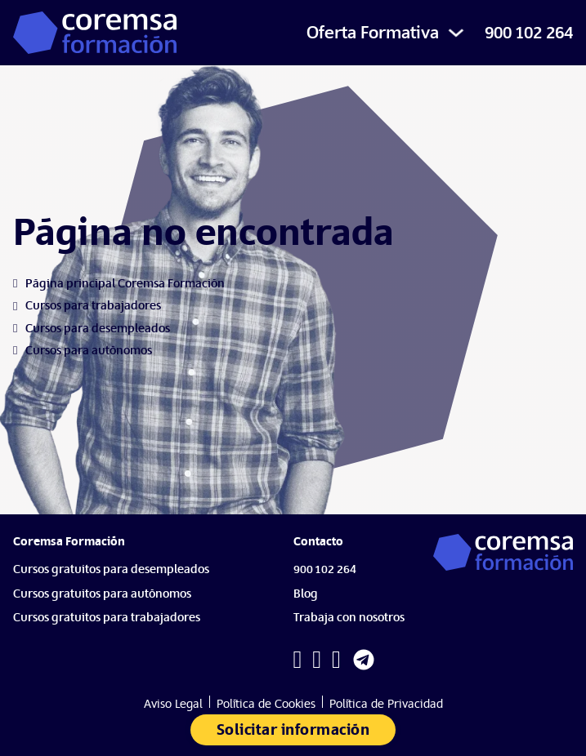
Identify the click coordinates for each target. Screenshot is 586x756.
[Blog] (309, 598)
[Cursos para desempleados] (97, 328)
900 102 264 (529, 32)
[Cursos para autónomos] (88, 350)
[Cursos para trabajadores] (93, 306)
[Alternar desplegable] (456, 33)
